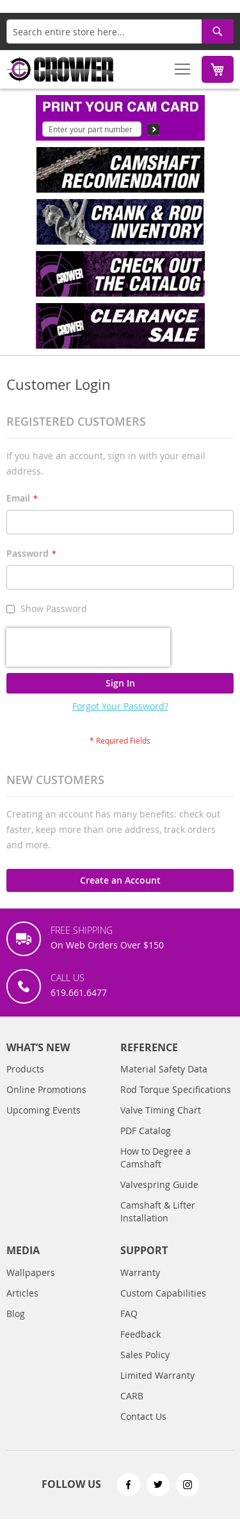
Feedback (140, 1334)
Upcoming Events (43, 1110)
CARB (131, 1396)
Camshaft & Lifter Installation (157, 1211)
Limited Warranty (157, 1375)
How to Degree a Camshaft (155, 1157)
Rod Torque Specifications (175, 1089)
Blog (15, 1313)
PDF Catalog (145, 1130)
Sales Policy (145, 1355)
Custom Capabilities (163, 1293)
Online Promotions (46, 1089)
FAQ (129, 1313)
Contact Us (143, 1416)
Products (25, 1069)
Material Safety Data (163, 1069)
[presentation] (88, 647)
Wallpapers (30, 1272)
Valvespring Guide (159, 1184)
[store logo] (60, 69)
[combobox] (120, 31)
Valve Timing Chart (160, 1110)
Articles (22, 1293)
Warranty (140, 1272)
